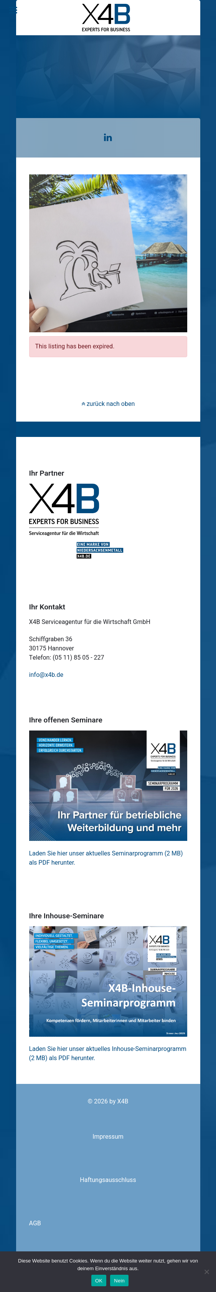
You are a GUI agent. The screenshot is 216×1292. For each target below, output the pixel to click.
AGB (35, 1223)
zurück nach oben (108, 404)
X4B (123, 1101)
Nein (119, 1281)
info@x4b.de (46, 675)
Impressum (108, 1136)
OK (98, 1281)
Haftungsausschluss (108, 1180)
